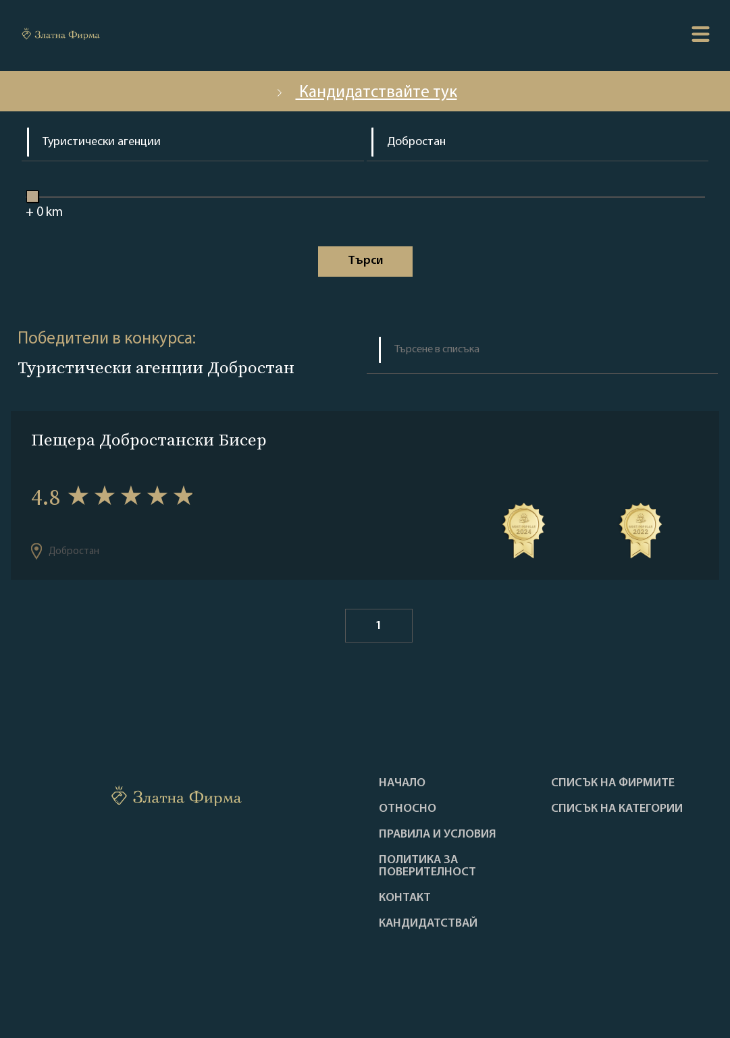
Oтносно (407, 809)
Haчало (402, 783)
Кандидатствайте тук (365, 92)
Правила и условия (437, 835)
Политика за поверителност (427, 866)
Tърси (365, 260)
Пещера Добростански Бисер (149, 439)
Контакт (405, 898)
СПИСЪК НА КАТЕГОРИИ (617, 809)
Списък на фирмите (613, 783)
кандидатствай (428, 924)
